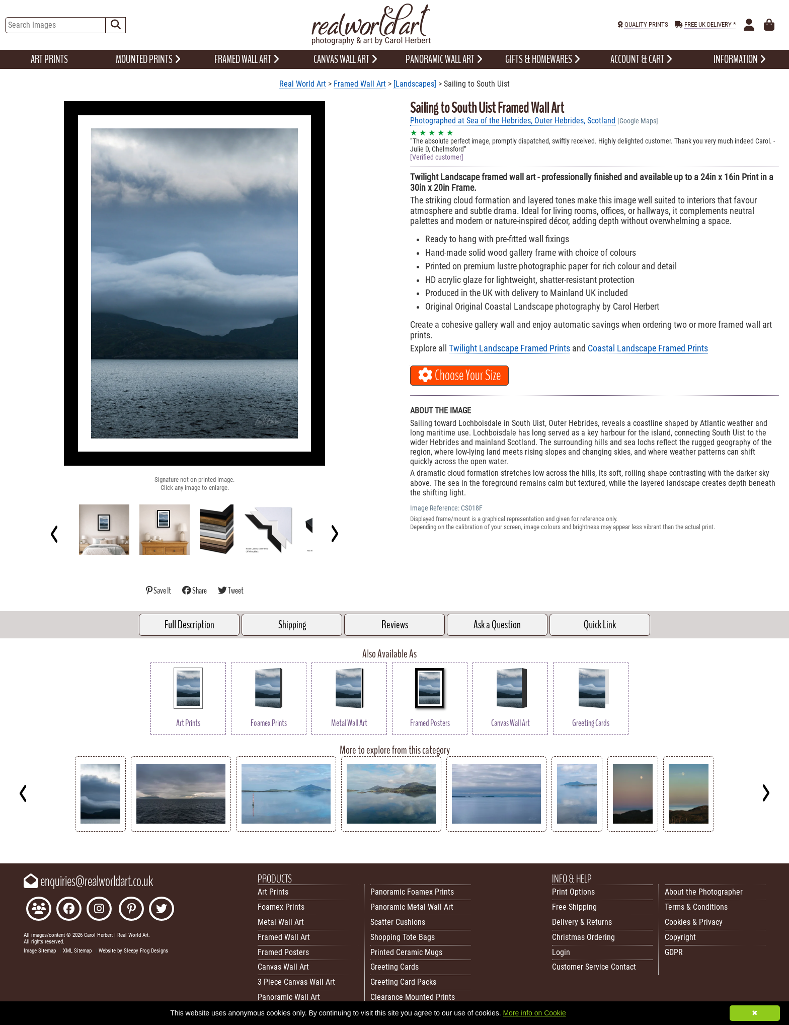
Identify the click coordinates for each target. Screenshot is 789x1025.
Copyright (680, 937)
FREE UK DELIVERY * (710, 24)
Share (195, 591)
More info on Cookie (534, 1013)
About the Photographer (704, 892)
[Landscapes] (414, 84)
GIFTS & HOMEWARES (542, 59)
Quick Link (600, 624)
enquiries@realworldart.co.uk (88, 881)
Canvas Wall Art (283, 967)
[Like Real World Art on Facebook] (69, 910)
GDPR (674, 952)
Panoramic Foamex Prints (412, 892)
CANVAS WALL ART (345, 59)
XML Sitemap (77, 950)
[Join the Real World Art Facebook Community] (38, 910)
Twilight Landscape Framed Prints (509, 348)
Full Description (189, 624)
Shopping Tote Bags (402, 937)
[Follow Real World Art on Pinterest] (131, 910)
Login (561, 952)
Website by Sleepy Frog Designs (133, 950)
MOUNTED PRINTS (148, 59)
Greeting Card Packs (403, 982)
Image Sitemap (40, 950)
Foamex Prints (281, 907)
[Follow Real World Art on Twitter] (161, 910)
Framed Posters (283, 952)
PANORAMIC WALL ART (444, 59)
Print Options (573, 892)
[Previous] (54, 534)
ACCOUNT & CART (641, 59)
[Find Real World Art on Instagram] (99, 910)
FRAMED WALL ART (246, 59)
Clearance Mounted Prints (412, 997)
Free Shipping (574, 907)
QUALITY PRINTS (646, 24)
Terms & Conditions (696, 907)
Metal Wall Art (281, 922)
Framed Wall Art (360, 84)
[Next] (334, 534)
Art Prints (273, 892)
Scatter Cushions (397, 922)
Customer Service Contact (594, 967)
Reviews (394, 624)
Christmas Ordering (583, 937)
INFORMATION (740, 59)
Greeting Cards (394, 967)
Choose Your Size (459, 375)
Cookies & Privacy (694, 922)
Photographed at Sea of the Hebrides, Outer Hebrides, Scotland (512, 120)
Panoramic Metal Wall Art (411, 907)
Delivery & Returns (582, 922)
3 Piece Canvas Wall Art (296, 982)
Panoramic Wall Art (289, 997)
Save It (159, 591)
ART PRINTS (49, 59)
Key (5, 839)
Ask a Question (497, 624)
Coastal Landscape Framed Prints (648, 348)
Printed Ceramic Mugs (406, 952)
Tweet (231, 591)
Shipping (292, 624)
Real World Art (302, 84)
